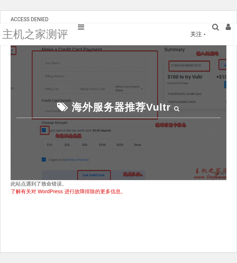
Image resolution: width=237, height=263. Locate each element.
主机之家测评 (35, 34)
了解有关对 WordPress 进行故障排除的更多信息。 (68, 191)
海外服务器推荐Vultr (121, 107)
